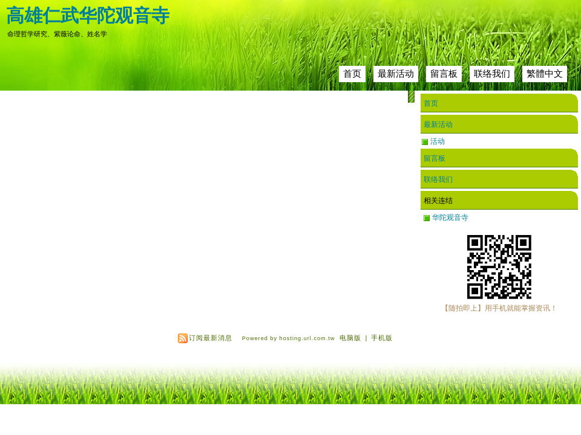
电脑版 (350, 337)
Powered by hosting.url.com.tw (288, 338)
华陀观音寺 (450, 217)
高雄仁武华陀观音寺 (87, 15)
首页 (352, 73)
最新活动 (396, 73)
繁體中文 (545, 73)
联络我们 (492, 73)
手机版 (382, 337)
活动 (437, 141)
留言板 (444, 73)
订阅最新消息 (210, 337)
